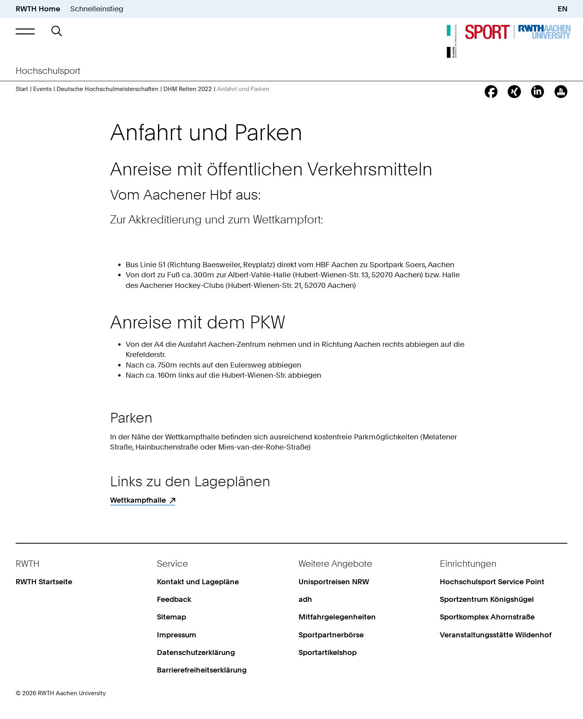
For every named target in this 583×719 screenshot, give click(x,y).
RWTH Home (38, 8)
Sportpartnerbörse (331, 634)
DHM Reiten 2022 (188, 89)
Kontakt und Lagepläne (198, 581)
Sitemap (171, 616)
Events (42, 89)
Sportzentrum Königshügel (487, 599)
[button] (25, 31)
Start (22, 89)
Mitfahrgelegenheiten (337, 616)
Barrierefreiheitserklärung (202, 669)
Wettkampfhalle (138, 500)
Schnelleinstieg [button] (96, 8)
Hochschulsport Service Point (492, 581)
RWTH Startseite (44, 581)
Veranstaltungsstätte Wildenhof (495, 634)
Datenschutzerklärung (196, 652)
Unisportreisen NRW (334, 581)
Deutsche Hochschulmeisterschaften (107, 89)
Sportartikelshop (328, 652)
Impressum (176, 634)
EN (562, 8)
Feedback (174, 599)
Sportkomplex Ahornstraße (487, 616)
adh (305, 599)
